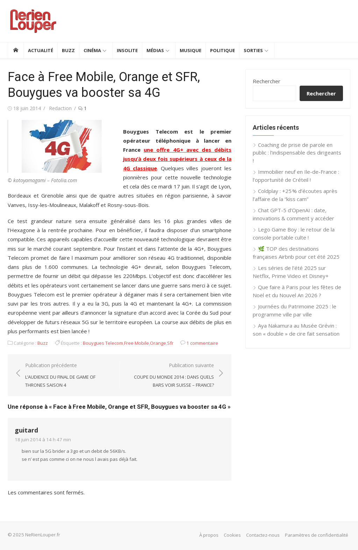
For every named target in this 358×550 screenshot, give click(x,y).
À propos (209, 535)
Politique (222, 50)
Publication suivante (170, 375)
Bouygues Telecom (103, 343)
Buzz (68, 50)
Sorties (253, 50)
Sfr (170, 343)
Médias (155, 50)
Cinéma (92, 50)
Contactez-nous (263, 535)
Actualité (40, 50)
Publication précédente (69, 375)
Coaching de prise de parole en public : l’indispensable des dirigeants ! (297, 152)
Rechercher (266, 81)
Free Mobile (136, 343)
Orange (158, 343)
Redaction (60, 108)
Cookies (232, 535)
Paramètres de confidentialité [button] (316, 535)
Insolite (127, 50)
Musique (190, 50)
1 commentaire (202, 343)
